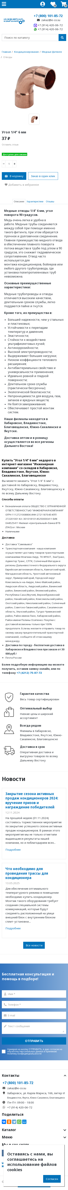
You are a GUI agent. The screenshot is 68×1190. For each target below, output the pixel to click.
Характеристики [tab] (35, 201)
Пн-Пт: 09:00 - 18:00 (20, 1102)
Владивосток (14, 1097)
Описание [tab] (19, 201)
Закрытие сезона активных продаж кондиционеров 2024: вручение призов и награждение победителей (31, 800)
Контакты (34, 1075)
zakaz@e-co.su (48, 20)
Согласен (52, 1179)
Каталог (34, 1130)
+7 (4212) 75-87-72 (29, 672)
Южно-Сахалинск (39, 1097)
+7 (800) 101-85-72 (48, 16)
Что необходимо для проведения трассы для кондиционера (26, 873)
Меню (34, 1137)
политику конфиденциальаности (24, 1053)
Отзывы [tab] (50, 201)
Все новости (34, 945)
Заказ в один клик (43, 176)
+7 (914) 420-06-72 (48, 25)
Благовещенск (57, 1097)
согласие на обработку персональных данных (34, 1050)
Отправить (34, 1041)
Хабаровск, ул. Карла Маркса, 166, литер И (36, 1093)
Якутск (25, 1097)
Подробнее (13, 849)
